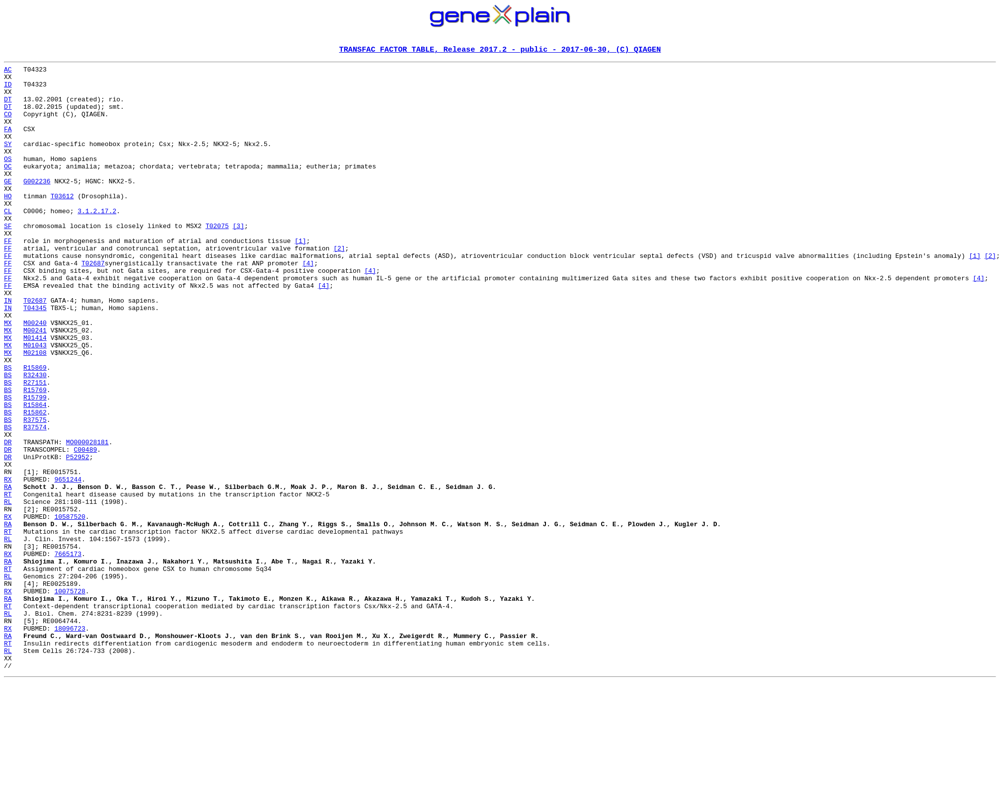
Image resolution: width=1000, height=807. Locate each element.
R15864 (35, 474)
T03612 (62, 223)
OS (8, 178)
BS (8, 429)
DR (8, 518)
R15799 (35, 465)
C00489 (85, 527)
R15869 (35, 429)
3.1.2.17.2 (96, 241)
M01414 (35, 393)
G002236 (37, 205)
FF (8, 277)
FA (8, 143)
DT (8, 107)
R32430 (35, 438)
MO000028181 (87, 518)
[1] (300, 277)
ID (8, 89)
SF (8, 259)
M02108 (35, 411)
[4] (308, 304)
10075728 (69, 697)
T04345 (35, 357)
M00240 (35, 375)
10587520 (69, 608)
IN (8, 348)
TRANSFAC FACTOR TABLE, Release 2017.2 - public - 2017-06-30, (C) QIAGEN (500, 50)
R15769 (35, 456)
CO (8, 125)
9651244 (67, 563)
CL (8, 241)
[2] (339, 286)
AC (8, 71)
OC (8, 187)
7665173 (67, 652)
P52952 (77, 536)
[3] (238, 259)
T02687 (93, 304)
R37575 (35, 491)
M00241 (35, 384)
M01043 (35, 402)
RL (8, 590)
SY (8, 161)
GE (8, 205)
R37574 (35, 500)
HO (8, 223)
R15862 (35, 483)
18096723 (69, 742)
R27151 (35, 447)
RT (8, 581)
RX (8, 563)
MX (8, 375)
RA (8, 572)
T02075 (217, 259)
